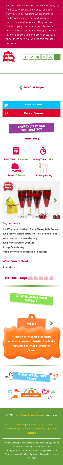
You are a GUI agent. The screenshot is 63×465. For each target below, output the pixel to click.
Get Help (31, 432)
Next (55, 200)
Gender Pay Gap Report (45, 428)
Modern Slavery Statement (17, 428)
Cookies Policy (49, 424)
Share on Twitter (23, 105)
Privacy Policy (33, 424)
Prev (7, 200)
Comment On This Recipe (31, 376)
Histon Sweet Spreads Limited (29, 415)
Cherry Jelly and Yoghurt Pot (31, 128)
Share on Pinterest (23, 113)
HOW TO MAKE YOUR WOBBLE (31, 298)
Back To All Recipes (31, 87)
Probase (31, 419)
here (22, 38)
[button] (51, 323)
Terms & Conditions (14, 424)
